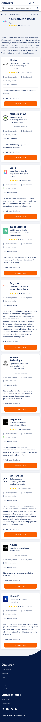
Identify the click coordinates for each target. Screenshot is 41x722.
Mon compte (6, 699)
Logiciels (4, 689)
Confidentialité (6, 669)
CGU (3, 677)
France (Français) (17, 715)
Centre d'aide (6, 703)
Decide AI (27, 14)
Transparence (6, 673)
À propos (5, 685)
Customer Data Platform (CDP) (17, 14)
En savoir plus (20, 104)
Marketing (7, 14)
